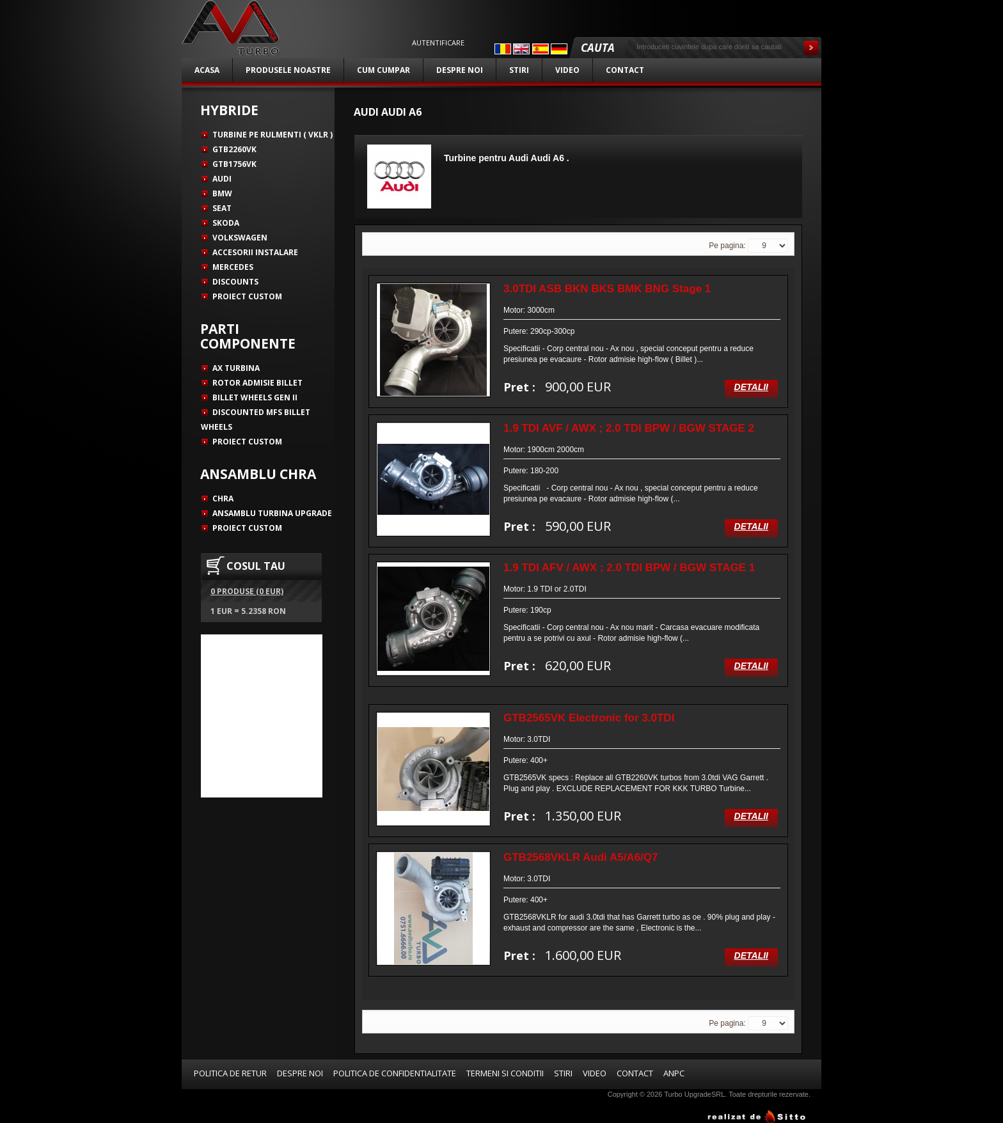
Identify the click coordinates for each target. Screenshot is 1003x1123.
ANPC (673, 1073)
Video (567, 70)
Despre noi (459, 70)
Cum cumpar (383, 70)
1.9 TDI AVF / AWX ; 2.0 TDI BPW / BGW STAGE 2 (628, 428)
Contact (625, 70)
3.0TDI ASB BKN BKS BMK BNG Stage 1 (607, 289)
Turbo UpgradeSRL (694, 1094)
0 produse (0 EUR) (246, 591)
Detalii (751, 387)
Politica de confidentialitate (394, 1073)
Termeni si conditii (505, 1073)
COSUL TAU (255, 566)
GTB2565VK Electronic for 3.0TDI (588, 718)
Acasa (206, 70)
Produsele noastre (288, 70)
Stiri (519, 70)
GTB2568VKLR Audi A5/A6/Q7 (580, 857)
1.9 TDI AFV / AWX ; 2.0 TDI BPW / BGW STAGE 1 (629, 568)
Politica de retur (230, 1073)
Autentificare (438, 42)
